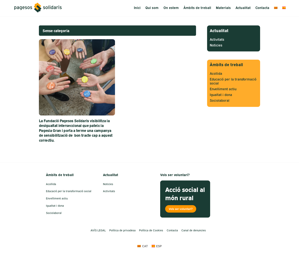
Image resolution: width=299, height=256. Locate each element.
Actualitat (243, 8)
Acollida (216, 74)
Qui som (151, 8)
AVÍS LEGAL (98, 230)
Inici (137, 8)
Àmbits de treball (197, 8)
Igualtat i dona (221, 95)
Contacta (262, 8)
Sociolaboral (219, 100)
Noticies (216, 45)
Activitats (217, 39)
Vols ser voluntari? (181, 208)
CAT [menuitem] (145, 246)
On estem (171, 8)
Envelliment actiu (223, 89)
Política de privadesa (122, 230)
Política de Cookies (151, 230)
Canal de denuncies (193, 230)
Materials (223, 8)
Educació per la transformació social (68, 191)
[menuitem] (275, 7)
